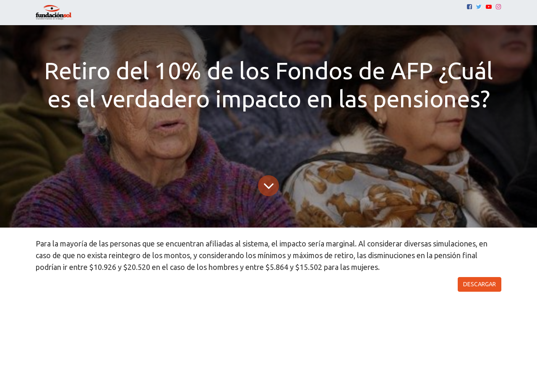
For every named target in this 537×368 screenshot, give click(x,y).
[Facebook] (469, 6)
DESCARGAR (479, 284)
